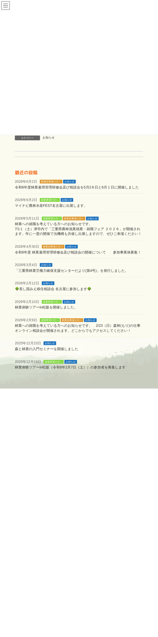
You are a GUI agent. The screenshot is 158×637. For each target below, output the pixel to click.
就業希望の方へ (50, 200)
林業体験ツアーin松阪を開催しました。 (46, 307)
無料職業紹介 (41, 507)
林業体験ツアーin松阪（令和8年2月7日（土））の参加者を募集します (70, 367)
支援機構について (36, 491)
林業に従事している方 (40, 523)
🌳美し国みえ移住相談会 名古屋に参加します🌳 (53, 289)
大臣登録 (38, 547)
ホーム (27, 483)
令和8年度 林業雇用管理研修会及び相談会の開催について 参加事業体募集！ (78, 252)
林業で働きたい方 (36, 499)
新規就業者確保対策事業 (50, 515)
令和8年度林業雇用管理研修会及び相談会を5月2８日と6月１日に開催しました (77, 187)
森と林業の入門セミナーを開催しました (46, 349)
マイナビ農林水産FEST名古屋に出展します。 (51, 206)
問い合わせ (31, 555)
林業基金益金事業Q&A (58, 539)
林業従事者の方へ (51, 181)
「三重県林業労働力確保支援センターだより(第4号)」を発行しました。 (71, 271)
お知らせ (49, 137)
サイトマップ (33, 563)
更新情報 (29, 571)
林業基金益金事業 (45, 531)
